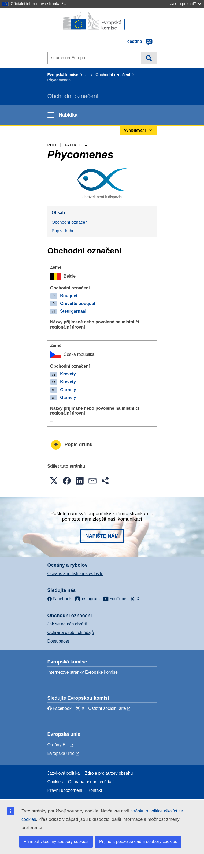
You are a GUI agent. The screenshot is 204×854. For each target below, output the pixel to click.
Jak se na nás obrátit (67, 624)
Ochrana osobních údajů (70, 632)
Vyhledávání (148, 57)
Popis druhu (63, 231)
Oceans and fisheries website (75, 573)
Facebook (59, 708)
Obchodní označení (112, 75)
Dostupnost (58, 641)
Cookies (55, 782)
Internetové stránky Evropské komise (82, 672)
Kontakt (95, 790)
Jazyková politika (63, 773)
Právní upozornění (65, 790)
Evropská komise (62, 75)
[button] (54, 480)
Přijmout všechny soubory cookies (56, 841)
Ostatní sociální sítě (107, 708)
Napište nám (101, 536)
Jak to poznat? (185, 3)
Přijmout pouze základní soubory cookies (138, 841)
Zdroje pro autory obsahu (109, 773)
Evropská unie (61, 753)
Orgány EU (58, 745)
